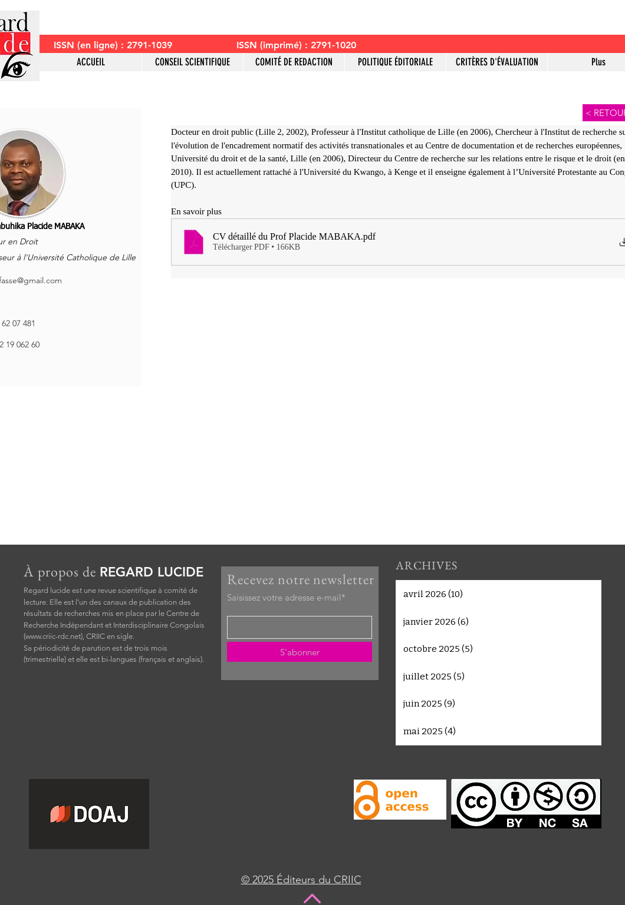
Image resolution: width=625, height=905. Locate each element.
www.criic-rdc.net (53, 636)
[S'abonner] (299, 652)
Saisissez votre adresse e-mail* (286, 597)
